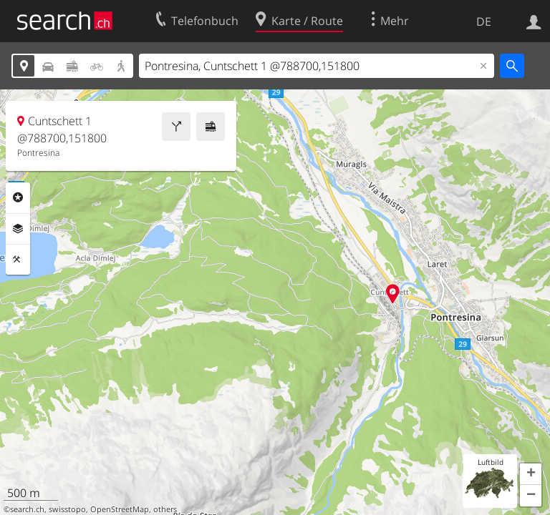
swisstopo (67, 509)
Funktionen (18, 260)
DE (483, 21)
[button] (530, 474)
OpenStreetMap (119, 509)
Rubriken (18, 197)
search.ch (27, 509)
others (165, 509)
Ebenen (18, 229)
